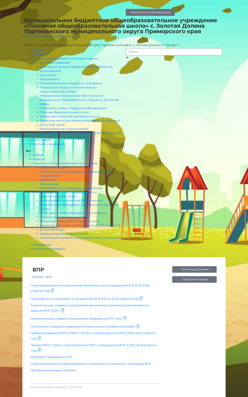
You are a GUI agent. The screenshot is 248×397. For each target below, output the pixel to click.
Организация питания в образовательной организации (80, 133)
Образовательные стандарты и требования (71, 83)
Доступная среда (52, 124)
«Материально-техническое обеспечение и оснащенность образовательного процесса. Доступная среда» (79, 100)
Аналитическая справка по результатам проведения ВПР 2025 (76, 318)
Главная (38, 50)
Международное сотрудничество (64, 128)
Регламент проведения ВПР (51, 357)
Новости (39, 54)
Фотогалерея (42, 140)
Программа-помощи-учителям (53, 370)
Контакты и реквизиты (49, 144)
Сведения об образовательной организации (65, 58)
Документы (48, 75)
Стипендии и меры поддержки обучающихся (73, 108)
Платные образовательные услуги (64, 112)
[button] (74, 151)
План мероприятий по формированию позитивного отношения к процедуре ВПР (91, 363)
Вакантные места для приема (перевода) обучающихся (80, 120)
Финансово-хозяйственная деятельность (70, 116)
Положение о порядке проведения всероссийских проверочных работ (83, 326)
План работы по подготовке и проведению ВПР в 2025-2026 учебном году (87, 298)
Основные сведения (55, 62)
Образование (49, 79)
